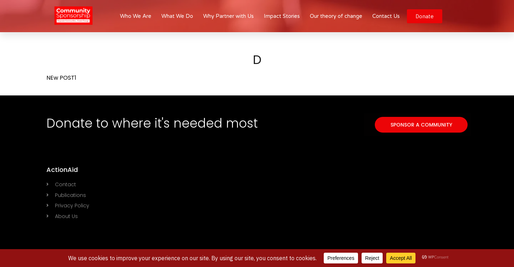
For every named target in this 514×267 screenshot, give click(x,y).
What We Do (177, 16)
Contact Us (386, 16)
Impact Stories (282, 16)
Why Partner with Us (228, 16)
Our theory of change (336, 16)
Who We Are (135, 16)
